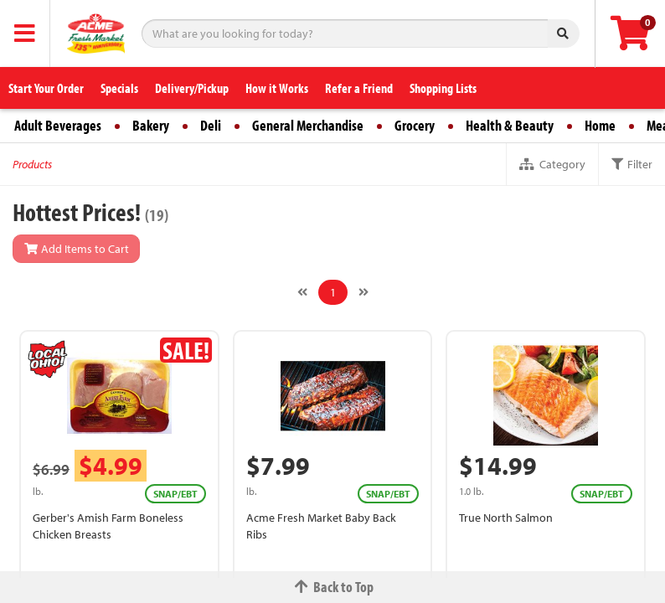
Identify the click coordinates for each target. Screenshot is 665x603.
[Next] (363, 292)
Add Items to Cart (76, 248)
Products (32, 164)
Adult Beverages (57, 125)
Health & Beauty (510, 125)
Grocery (414, 125)
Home (600, 125)
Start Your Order (46, 88)
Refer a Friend (359, 88)
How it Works (276, 88)
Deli (210, 125)
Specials (119, 88)
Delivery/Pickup (192, 88)
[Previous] (302, 292)
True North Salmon (506, 517)
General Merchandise (307, 125)
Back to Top (332, 586)
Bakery (150, 125)
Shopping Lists (443, 88)
